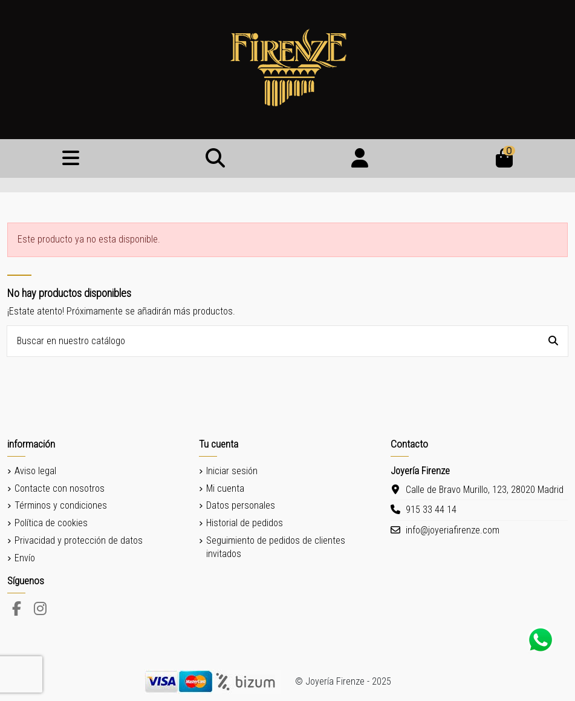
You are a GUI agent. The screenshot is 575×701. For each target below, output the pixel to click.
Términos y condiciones (61, 505)
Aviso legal (35, 471)
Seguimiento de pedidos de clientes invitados (275, 547)
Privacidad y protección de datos (79, 540)
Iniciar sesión (232, 471)
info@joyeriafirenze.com (452, 530)
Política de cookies (51, 523)
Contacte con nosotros (60, 488)
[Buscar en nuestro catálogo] (553, 341)
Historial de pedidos (244, 523)
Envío (25, 558)
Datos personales (240, 505)
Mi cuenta (225, 488)
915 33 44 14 (431, 509)
